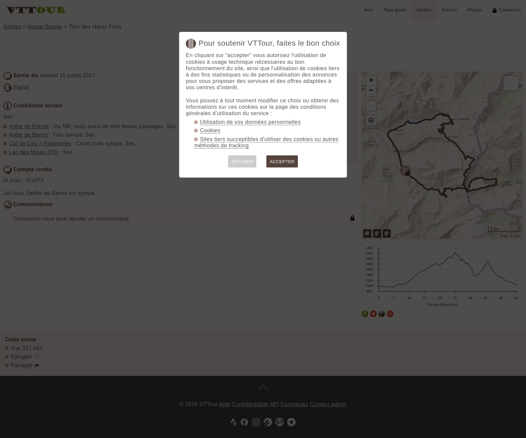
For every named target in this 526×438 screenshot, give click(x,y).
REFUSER (242, 161)
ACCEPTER (282, 161)
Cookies (210, 130)
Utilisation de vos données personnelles (250, 122)
